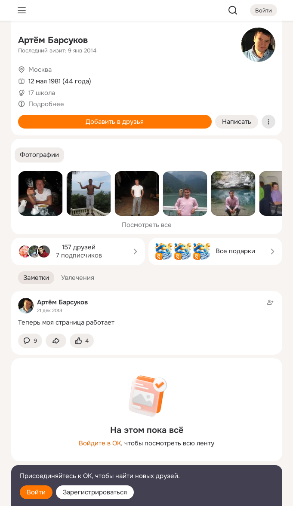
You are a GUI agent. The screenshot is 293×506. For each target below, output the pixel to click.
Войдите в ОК (100, 443)
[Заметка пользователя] (146, 312)
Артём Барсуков (53, 40)
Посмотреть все (147, 225)
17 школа (41, 93)
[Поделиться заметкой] (56, 341)
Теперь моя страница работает (66, 322)
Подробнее (46, 104)
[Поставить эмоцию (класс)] (82, 341)
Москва (40, 69)
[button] (39, 155)
